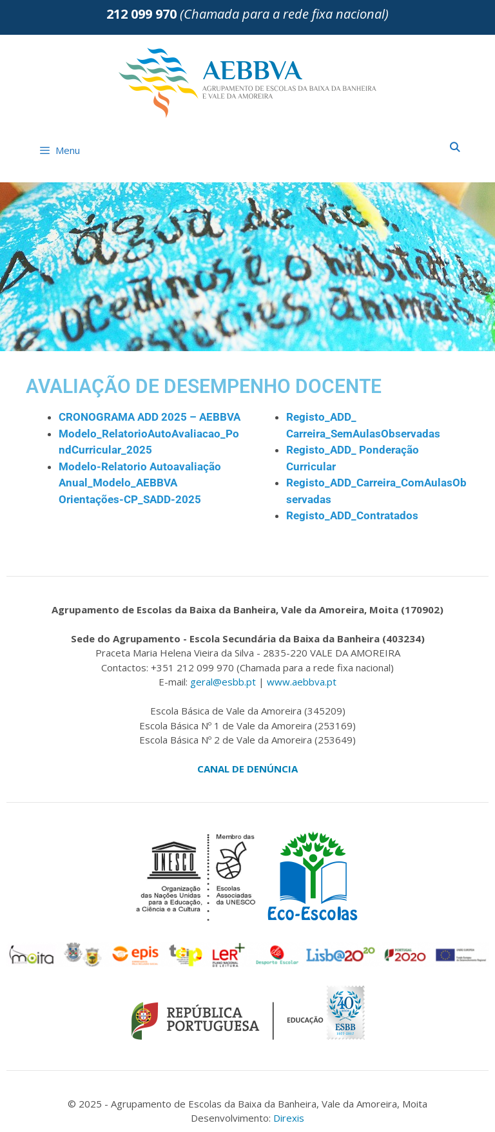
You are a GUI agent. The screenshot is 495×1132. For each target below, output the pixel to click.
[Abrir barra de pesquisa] (454, 147)
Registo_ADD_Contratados (352, 515)
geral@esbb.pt (223, 681)
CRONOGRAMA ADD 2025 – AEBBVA (149, 416)
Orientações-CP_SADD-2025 (130, 499)
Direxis (288, 1117)
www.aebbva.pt (301, 681)
